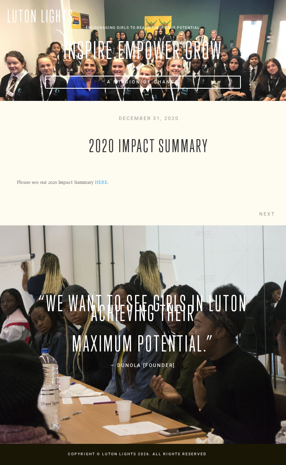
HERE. (102, 182)
